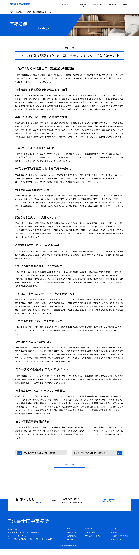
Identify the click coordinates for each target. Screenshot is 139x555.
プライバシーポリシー (94, 536)
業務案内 (83, 4)
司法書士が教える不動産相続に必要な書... (90, 453)
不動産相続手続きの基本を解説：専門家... (40, 453)
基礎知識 (112, 4)
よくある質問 (90, 532)
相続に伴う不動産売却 (119, 536)
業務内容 (112, 528)
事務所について (68, 4)
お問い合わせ (108, 500)
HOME (68, 528)
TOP (11, 12)
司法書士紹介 (98, 4)
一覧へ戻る (69, 464)
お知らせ (125, 4)
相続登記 (114, 532)
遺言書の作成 (116, 539)
